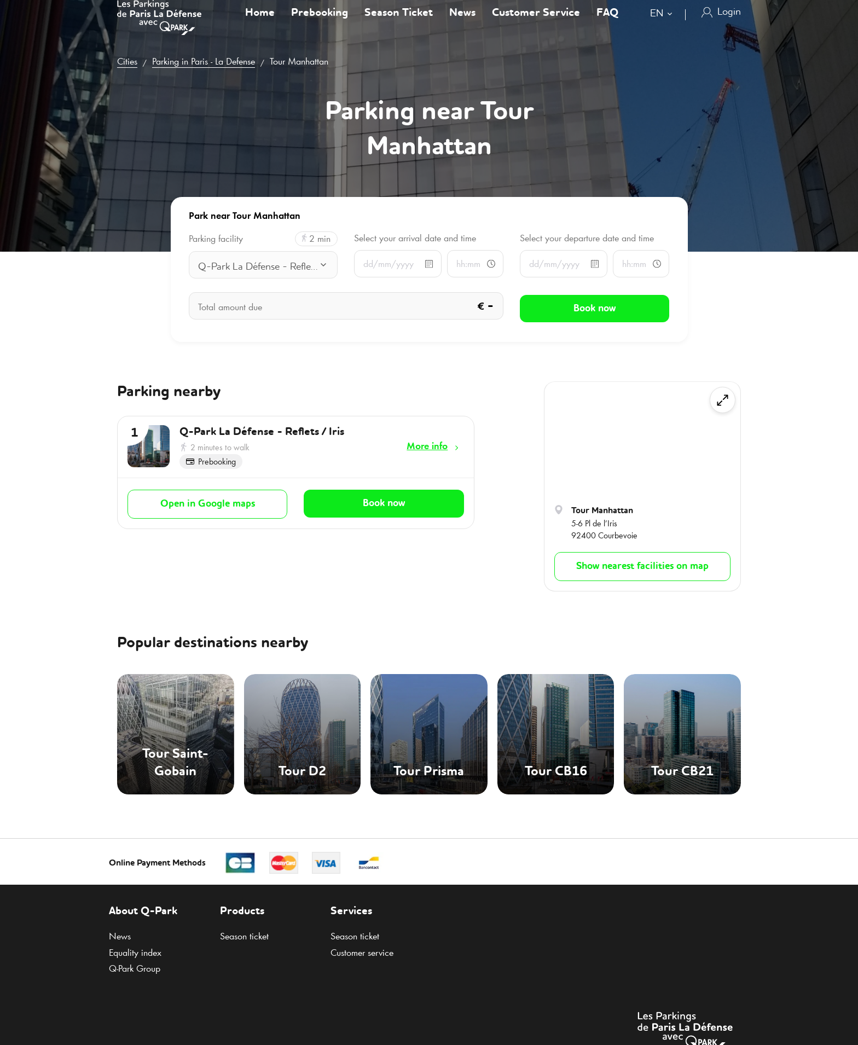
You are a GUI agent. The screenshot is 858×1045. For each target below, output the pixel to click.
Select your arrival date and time (415, 238)
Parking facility (216, 239)
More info (427, 446)
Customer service (362, 953)
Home (260, 24)
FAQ (607, 24)
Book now (384, 502)
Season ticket (244, 936)
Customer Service (536, 24)
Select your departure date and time (587, 238)
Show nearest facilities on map (642, 566)
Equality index (135, 953)
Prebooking (319, 24)
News (462, 24)
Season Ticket (398, 24)
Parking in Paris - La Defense (203, 61)
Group (134, 968)
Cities (127, 61)
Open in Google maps (207, 502)
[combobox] (663, 26)
